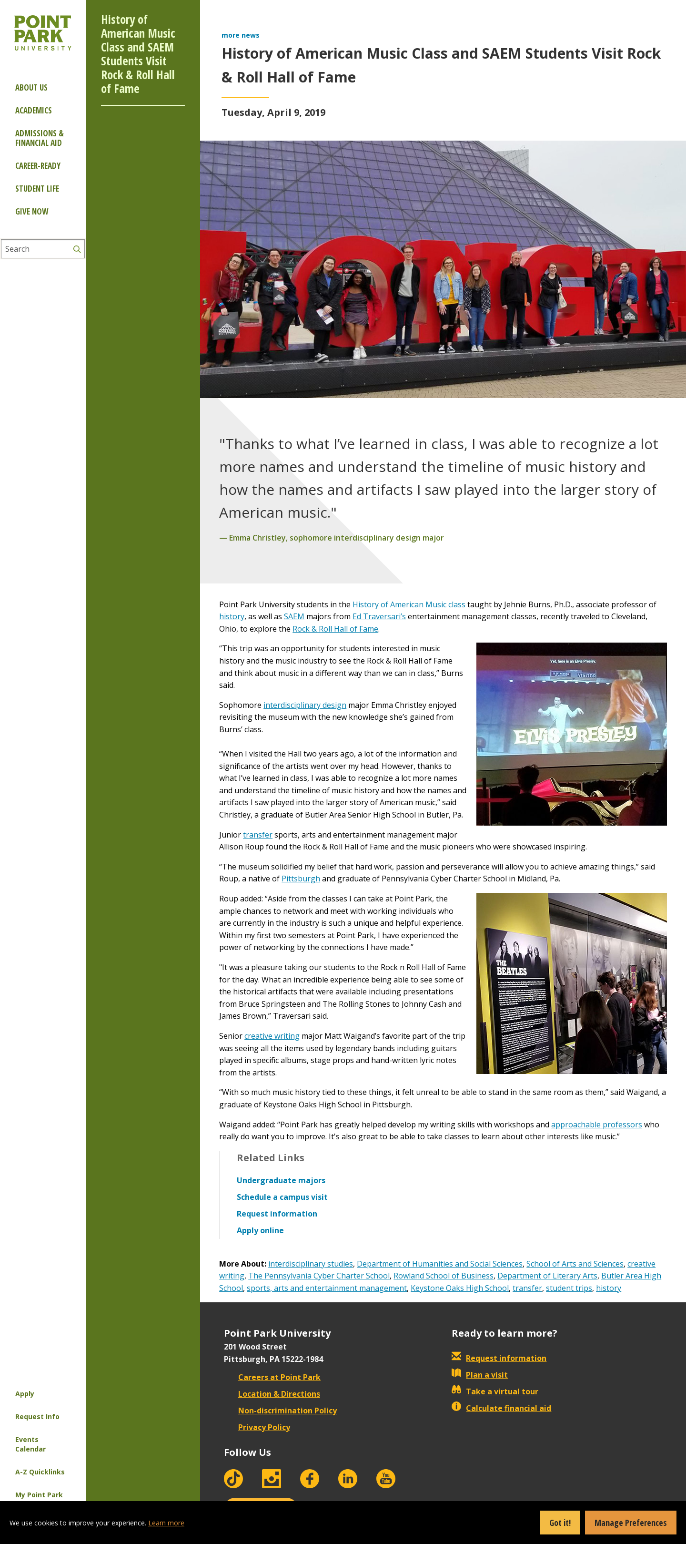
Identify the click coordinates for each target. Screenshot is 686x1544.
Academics (33, 110)
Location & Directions (272, 1394)
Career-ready (38, 165)
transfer (257, 834)
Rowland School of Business (443, 1275)
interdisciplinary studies (310, 1263)
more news (241, 35)
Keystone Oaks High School (460, 1288)
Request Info (37, 1416)
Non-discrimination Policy (280, 1410)
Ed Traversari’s (379, 616)
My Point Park (39, 1494)
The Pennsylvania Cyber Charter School (319, 1275)
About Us (31, 87)
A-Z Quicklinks (40, 1471)
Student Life (37, 188)
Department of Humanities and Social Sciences (440, 1263)
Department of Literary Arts (547, 1275)
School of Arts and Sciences (575, 1263)
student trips (569, 1288)
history (231, 616)
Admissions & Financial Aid (39, 138)
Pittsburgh (301, 878)
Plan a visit (480, 1375)
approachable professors (596, 1124)
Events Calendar (30, 1444)
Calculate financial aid (501, 1408)
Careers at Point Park (272, 1377)
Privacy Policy (257, 1427)
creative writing (272, 1036)
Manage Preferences (631, 1522)
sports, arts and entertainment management (327, 1288)
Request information (499, 1358)
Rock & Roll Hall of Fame (335, 629)
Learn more (166, 1522)
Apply (24, 1393)
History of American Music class (409, 604)
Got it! (560, 1522)
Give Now (31, 211)
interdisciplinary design (304, 705)
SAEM (294, 616)
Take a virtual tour (495, 1391)
